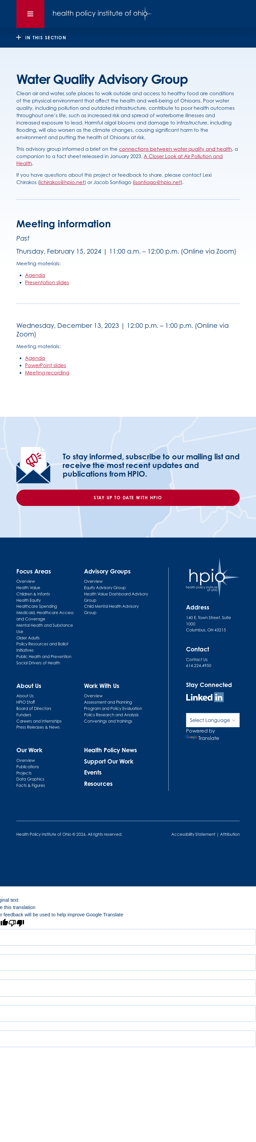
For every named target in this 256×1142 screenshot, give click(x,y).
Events (93, 772)
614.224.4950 (198, 665)
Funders (23, 714)
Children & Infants (33, 593)
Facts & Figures (30, 785)
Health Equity (28, 600)
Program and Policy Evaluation (113, 708)
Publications (27, 766)
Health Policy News (110, 750)
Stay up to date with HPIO (128, 497)
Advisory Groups (107, 571)
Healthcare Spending (36, 606)
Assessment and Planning (108, 702)
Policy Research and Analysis (111, 714)
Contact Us (197, 659)
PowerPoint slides (45, 365)
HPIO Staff (25, 702)
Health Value (28, 587)
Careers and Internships (39, 721)
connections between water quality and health (175, 149)
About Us (25, 695)
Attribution (230, 834)
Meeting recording (47, 372)
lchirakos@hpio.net (62, 182)
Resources (98, 783)
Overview (25, 581)
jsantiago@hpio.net (157, 182)
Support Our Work (108, 761)
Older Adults (28, 637)
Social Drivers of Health (38, 662)
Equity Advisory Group (105, 587)
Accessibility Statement (193, 834)
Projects (24, 773)
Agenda (35, 275)
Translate (202, 738)
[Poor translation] (16, 924)
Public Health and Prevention (43, 656)
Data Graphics (30, 779)
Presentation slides (47, 282)
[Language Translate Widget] (213, 720)
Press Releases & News (38, 727)
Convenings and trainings (108, 721)
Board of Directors (33, 708)
